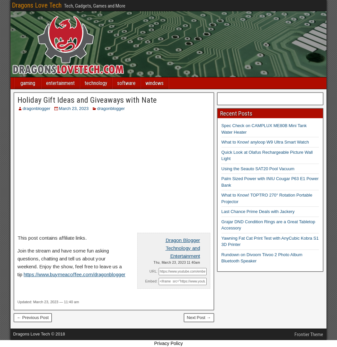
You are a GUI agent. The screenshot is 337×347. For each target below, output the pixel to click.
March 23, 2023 (74, 108)
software (126, 83)
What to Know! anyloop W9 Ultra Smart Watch (265, 142)
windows (154, 83)
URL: (153, 271)
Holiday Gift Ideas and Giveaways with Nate (87, 100)
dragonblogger (36, 108)
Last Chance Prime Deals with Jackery (258, 211)
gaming (27, 83)
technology (96, 83)
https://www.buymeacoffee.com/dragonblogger (74, 274)
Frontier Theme (309, 334)
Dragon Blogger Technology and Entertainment (183, 248)
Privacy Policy (168, 343)
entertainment (60, 83)
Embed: (151, 281)
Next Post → (199, 317)
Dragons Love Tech (37, 5)
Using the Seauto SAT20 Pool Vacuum (258, 168)
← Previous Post (33, 317)
